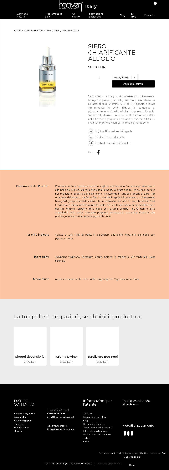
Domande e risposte (93, 424)
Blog (122, 15)
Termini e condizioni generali (97, 427)
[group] (47, 74)
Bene (132, 465)
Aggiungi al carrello (133, 84)
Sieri (57, 30)
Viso (48, 30)
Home (17, 30)
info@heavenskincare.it (60, 417)
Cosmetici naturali (33, 30)
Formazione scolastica (96, 15)
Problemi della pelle (53, 15)
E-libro (133, 15)
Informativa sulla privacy (95, 431)
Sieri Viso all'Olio (71, 30)
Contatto (149, 15)
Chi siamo (76, 15)
